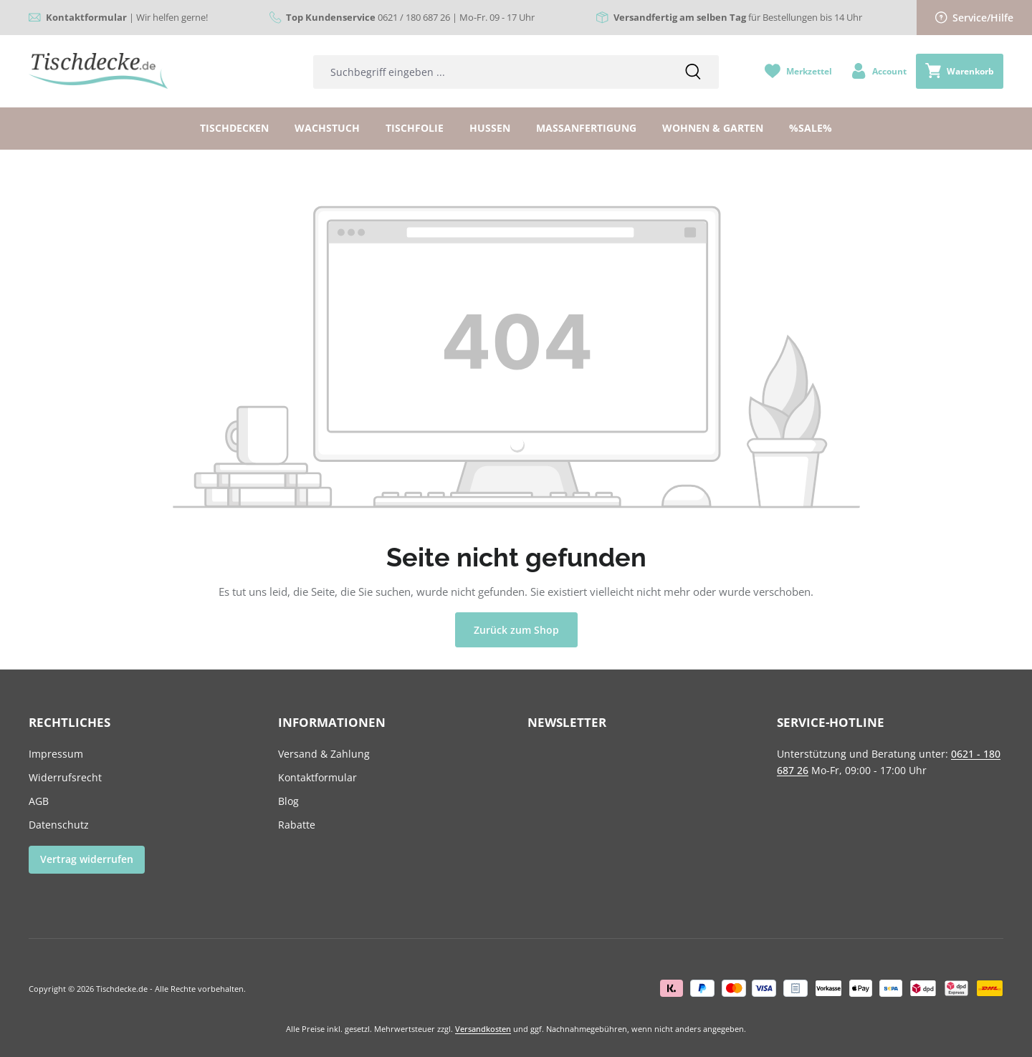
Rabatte (296, 824)
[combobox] (490, 72)
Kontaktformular (317, 777)
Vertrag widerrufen (86, 859)
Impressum (56, 754)
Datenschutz (59, 824)
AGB (39, 801)
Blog (288, 801)
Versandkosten (483, 1028)
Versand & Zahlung (324, 754)
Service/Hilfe (974, 17)
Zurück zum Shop (516, 630)
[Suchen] (693, 72)
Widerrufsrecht (65, 777)
